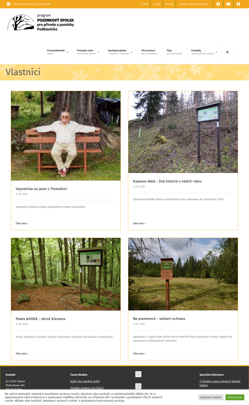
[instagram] (138, 361)
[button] (227, 52)
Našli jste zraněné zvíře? (85, 355)
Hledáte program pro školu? (87, 362)
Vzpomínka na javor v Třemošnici (41, 189)
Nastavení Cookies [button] (211, 397)
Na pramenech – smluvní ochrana (140, 314)
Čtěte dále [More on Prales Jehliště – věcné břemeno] (46, 330)
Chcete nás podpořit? (83, 375)
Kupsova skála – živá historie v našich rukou (161, 181)
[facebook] (138, 349)
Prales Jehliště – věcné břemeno (65, 295)
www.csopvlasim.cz (17, 370)
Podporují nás (208, 373)
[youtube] (138, 373)
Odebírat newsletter (147, 385)
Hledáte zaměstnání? (83, 382)
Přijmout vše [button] (235, 397)
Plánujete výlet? (80, 369)
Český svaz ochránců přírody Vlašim (28, 4)
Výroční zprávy (208, 366)
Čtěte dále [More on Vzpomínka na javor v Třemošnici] (21, 223)
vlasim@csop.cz (24, 374)
